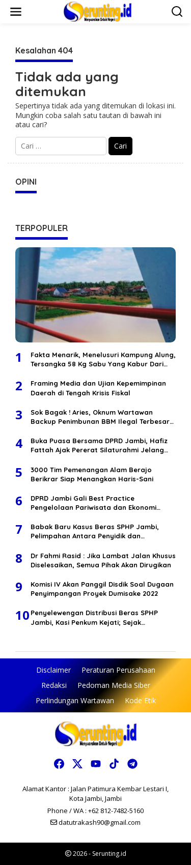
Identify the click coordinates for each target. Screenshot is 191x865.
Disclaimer (53, 670)
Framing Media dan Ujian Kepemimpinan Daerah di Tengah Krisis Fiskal (98, 387)
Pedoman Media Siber (113, 685)
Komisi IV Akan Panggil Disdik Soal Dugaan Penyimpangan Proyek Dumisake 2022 (102, 588)
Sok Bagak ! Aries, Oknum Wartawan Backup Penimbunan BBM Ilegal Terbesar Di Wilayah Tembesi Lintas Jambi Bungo (100, 417)
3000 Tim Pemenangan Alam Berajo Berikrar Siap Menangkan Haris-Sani (92, 474)
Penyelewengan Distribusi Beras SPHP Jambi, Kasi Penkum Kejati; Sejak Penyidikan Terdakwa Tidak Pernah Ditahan (94, 617)
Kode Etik (140, 700)
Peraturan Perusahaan (118, 670)
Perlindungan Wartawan (75, 700)
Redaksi (54, 685)
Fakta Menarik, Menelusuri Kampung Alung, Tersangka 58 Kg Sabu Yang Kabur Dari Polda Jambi (103, 359)
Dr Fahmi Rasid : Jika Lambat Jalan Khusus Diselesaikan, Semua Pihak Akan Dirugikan (103, 560)
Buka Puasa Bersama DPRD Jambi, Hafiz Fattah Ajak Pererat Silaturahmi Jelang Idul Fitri (99, 445)
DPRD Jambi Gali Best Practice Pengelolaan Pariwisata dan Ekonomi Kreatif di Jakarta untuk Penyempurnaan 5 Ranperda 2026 (100, 503)
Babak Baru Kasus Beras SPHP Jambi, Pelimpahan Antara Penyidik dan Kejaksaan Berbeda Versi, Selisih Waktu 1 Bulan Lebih (100, 531)
